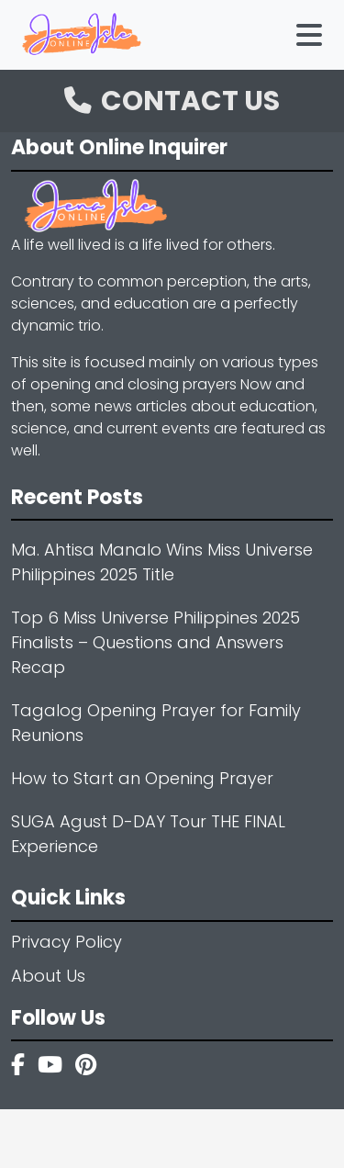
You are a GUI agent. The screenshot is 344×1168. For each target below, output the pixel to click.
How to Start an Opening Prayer (142, 778)
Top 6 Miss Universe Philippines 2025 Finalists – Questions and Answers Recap (155, 642)
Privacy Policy (66, 941)
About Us (48, 975)
